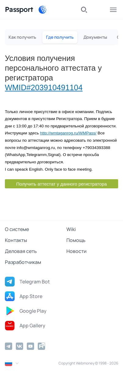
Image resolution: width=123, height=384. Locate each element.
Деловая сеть (21, 251)
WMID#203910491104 (44, 87)
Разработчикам (23, 262)
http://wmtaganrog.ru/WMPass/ (68, 133)
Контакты (16, 240)
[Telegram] (8, 346)
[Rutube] (41, 346)
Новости (76, 251)
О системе (17, 229)
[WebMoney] (42, 9)
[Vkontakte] (19, 346)
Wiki (71, 229)
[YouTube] (30, 346)
